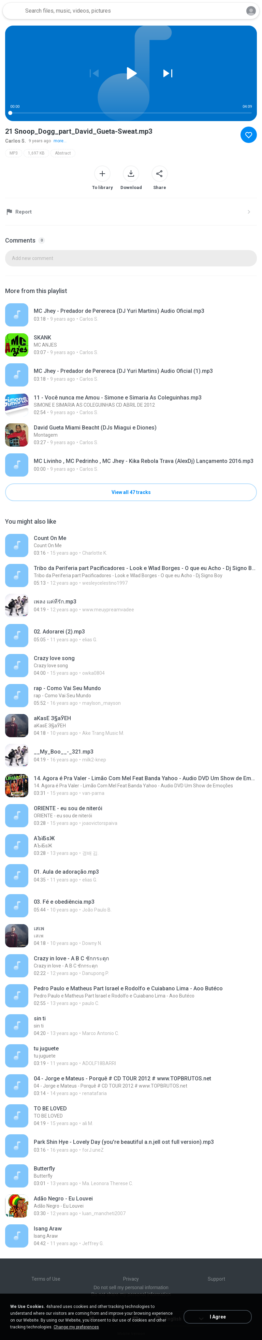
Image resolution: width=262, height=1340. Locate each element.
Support (216, 1279)
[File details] (131, 314)
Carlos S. (15, 141)
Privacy (131, 1279)
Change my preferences (76, 1327)
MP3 (14, 153)
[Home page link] (13, 11)
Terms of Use (45, 1279)
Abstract (63, 153)
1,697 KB (36, 153)
